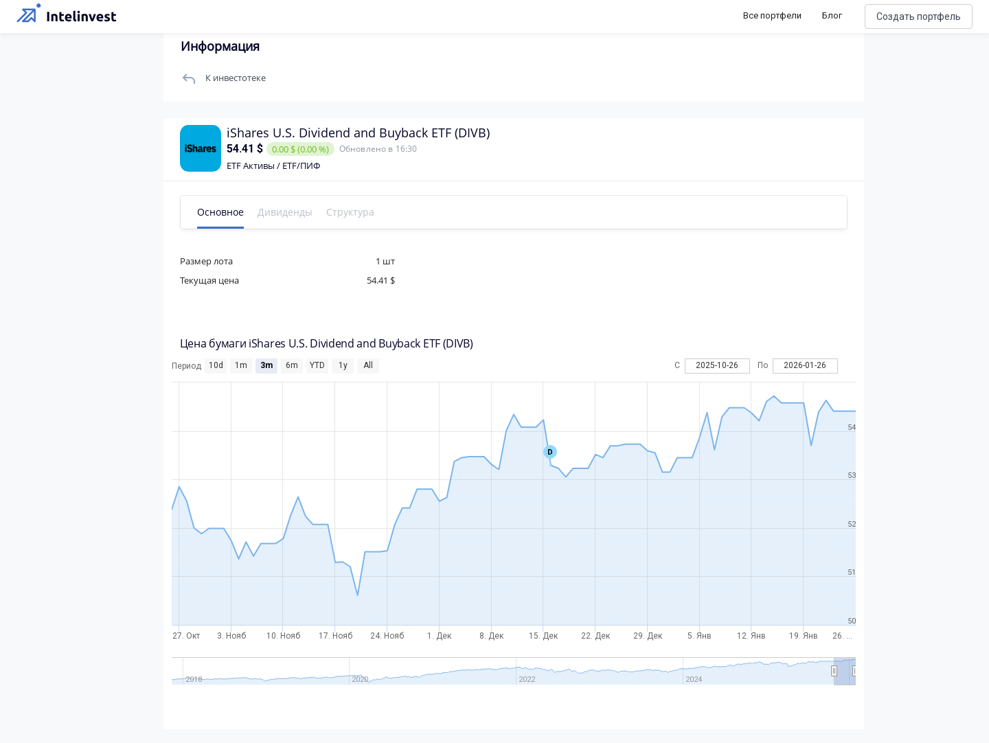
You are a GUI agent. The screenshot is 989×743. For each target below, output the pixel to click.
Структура (352, 211)
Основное (221, 211)
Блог (832, 15)
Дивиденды (286, 211)
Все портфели (772, 15)
